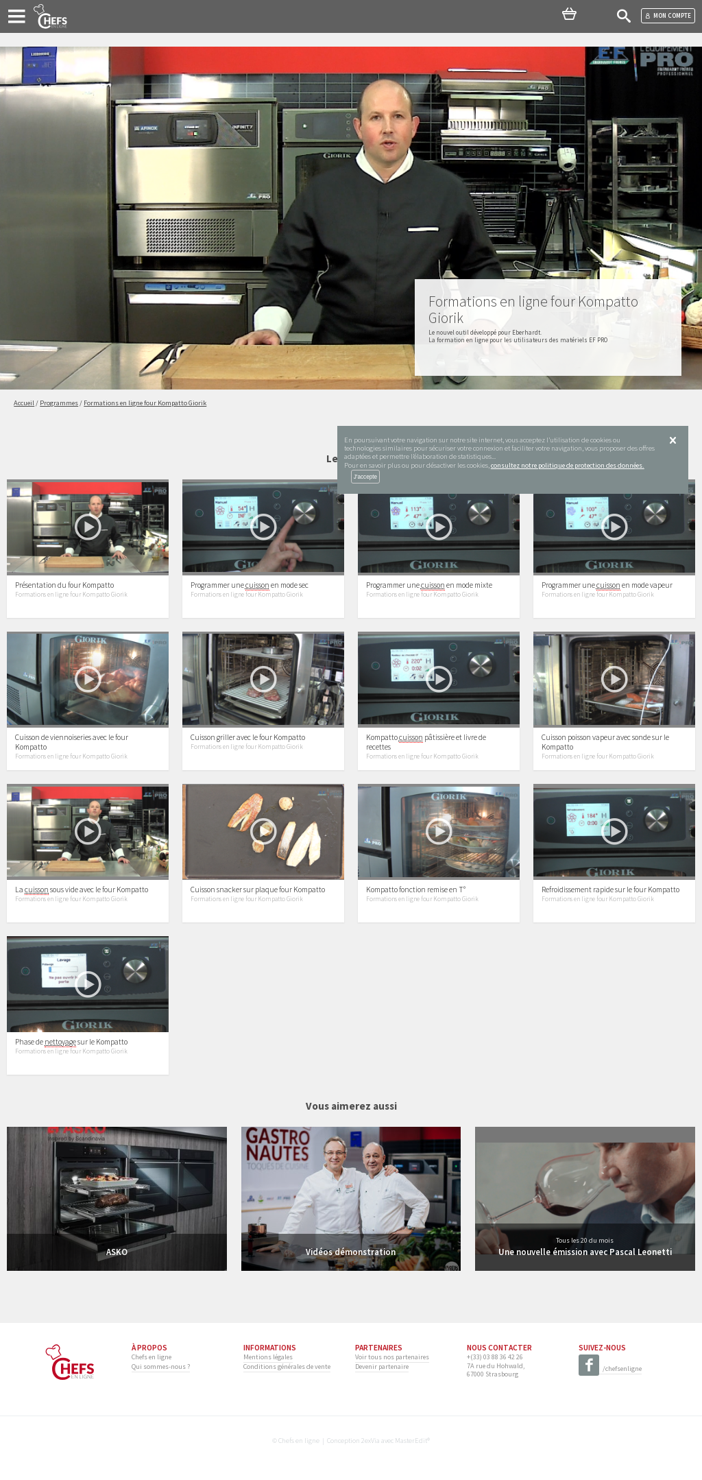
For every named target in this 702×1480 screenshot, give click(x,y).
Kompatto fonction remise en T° (415, 889)
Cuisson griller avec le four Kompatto (248, 737)
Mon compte (668, 15)
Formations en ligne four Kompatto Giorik (71, 594)
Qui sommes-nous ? (161, 1366)
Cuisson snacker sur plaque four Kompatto (258, 889)
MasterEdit (411, 1440)
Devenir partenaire (382, 1366)
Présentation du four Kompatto (64, 585)
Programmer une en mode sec (249, 585)
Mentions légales (268, 1356)
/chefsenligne (610, 1369)
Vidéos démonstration (351, 1251)
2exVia (370, 1440)
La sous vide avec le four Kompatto (81, 890)
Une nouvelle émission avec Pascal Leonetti (585, 1251)
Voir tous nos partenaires (392, 1356)
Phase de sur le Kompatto (71, 1042)
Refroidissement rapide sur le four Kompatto (610, 889)
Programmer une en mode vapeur (607, 585)
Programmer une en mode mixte (429, 585)
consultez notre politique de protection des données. (567, 465)
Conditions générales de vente (286, 1366)
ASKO (117, 1251)
